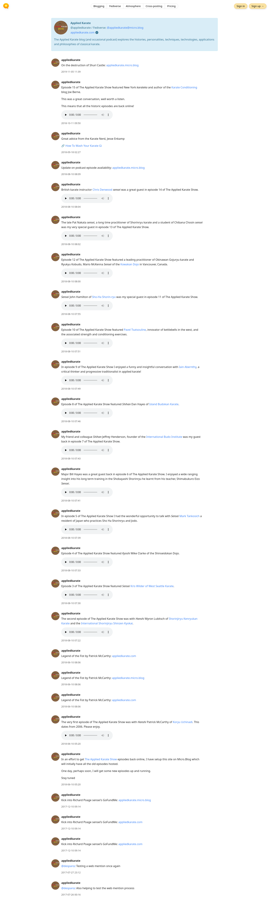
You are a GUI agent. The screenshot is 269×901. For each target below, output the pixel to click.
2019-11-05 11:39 (71, 71)
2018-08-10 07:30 (71, 603)
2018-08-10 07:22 (71, 640)
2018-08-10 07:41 (71, 500)
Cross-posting (154, 6)
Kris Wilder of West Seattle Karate (152, 586)
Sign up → (258, 6)
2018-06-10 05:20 (71, 743)
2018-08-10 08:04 (71, 206)
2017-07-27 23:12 (71, 872)
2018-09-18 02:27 (71, 152)
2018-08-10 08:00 (71, 281)
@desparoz (68, 866)
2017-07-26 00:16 (71, 894)
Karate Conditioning (184, 87)
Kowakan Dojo (129, 264)
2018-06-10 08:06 (71, 662)
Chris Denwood (102, 190)
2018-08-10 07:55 (71, 314)
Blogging (98, 6)
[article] (134, 66)
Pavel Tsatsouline (135, 330)
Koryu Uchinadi (182, 722)
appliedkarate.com (83, 32)
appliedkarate (70, 60)
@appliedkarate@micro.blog (125, 28)
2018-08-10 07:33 (71, 570)
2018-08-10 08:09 (71, 174)
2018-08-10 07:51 (71, 351)
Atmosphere (133, 6)
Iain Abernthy (187, 367)
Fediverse (115, 6)
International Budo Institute (164, 437)
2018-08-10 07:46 (71, 421)
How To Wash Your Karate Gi (83, 146)
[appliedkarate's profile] (55, 62)
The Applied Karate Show (101, 759)
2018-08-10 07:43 (71, 458)
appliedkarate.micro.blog (122, 65)
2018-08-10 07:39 (71, 537)
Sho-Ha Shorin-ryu (104, 297)
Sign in (241, 6)
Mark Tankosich (189, 516)
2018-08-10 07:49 (71, 388)
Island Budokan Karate (163, 404)
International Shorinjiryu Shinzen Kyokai (107, 623)
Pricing (171, 6)
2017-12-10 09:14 (71, 806)
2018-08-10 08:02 (71, 244)
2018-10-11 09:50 (71, 123)
